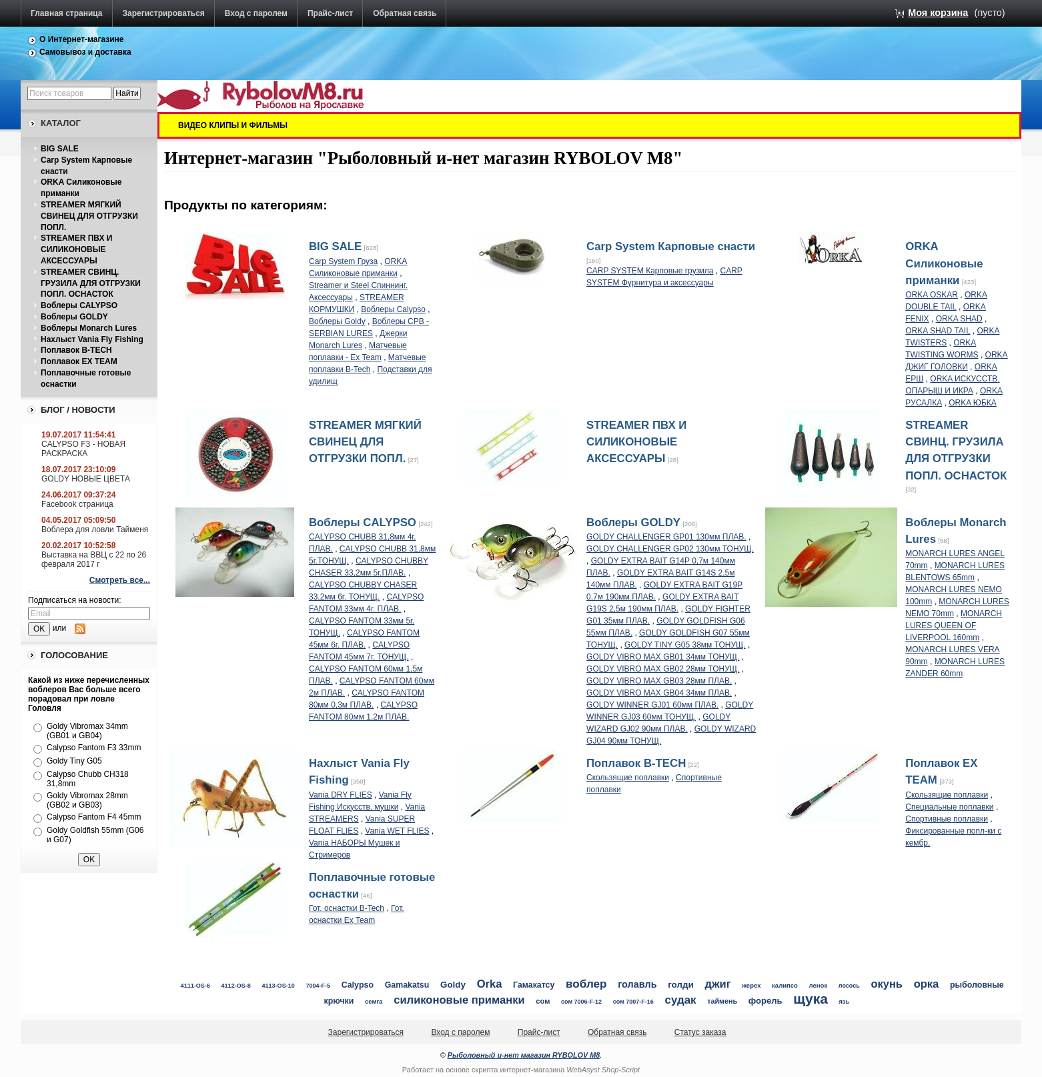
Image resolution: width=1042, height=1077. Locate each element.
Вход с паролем (256, 13)
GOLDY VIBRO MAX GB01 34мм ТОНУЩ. (662, 657)
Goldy (453, 985)
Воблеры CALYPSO (79, 305)
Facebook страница (77, 504)
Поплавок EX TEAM (79, 361)
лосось (849, 985)
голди (681, 985)
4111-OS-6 (195, 985)
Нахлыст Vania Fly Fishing (92, 339)
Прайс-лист (330, 13)
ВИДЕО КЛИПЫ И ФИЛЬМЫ (233, 125)
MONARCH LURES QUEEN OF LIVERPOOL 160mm (953, 625)
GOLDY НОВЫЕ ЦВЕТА (85, 478)
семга (374, 1001)
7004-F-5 (318, 985)
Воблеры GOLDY (74, 316)
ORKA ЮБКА (973, 402)
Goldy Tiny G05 (74, 761)
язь (844, 1001)
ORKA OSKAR (931, 294)
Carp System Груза (343, 261)
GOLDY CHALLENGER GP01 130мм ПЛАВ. (666, 537)
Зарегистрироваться (164, 13)
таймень (722, 1001)
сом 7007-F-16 (633, 1001)
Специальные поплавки (949, 807)
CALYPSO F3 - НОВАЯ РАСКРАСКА (83, 448)
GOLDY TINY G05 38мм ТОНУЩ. (685, 645)
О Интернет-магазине (81, 39)
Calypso (358, 985)
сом (543, 1001)
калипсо (785, 985)
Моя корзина (938, 12)
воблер (586, 983)
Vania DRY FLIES (340, 795)
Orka (489, 984)
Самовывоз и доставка (85, 52)
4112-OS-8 (236, 985)
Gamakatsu (407, 985)
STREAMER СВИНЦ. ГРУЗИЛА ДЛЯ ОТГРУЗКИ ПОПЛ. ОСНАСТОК (91, 283)
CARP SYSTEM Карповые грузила (649, 270)
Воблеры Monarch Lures (89, 328)
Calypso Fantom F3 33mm (94, 747)
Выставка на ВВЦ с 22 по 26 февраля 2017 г (93, 559)
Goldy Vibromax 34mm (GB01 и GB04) (87, 731)
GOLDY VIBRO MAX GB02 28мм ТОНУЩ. (662, 669)
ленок (818, 985)
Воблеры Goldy (337, 321)
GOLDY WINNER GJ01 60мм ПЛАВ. (652, 705)
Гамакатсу (533, 985)
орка (926, 984)
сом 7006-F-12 (581, 1001)
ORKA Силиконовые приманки (944, 263)
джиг (717, 984)
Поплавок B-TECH (76, 350)
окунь (887, 984)
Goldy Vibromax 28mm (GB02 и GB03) (87, 800)
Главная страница (67, 13)
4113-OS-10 (278, 985)
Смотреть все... (119, 580)
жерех (751, 985)
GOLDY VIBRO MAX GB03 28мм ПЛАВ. (659, 681)
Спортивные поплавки (946, 819)
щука (810, 998)
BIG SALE (60, 148)
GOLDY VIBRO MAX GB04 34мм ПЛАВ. (659, 693)
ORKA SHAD (959, 318)
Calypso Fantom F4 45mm (94, 817)
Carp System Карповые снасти (670, 246)
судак (680, 1000)
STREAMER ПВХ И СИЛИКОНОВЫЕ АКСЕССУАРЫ (76, 249)
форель (765, 1001)
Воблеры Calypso (393, 309)
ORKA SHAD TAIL (937, 330)
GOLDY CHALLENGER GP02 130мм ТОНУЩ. (670, 549)
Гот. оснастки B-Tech (346, 908)
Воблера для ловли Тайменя (94, 529)
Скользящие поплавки (627, 777)
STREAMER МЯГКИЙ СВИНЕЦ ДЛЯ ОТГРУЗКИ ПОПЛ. (89, 216)
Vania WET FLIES (397, 831)
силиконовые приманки (459, 1000)
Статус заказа (700, 1032)
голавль (637, 984)
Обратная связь (404, 13)
